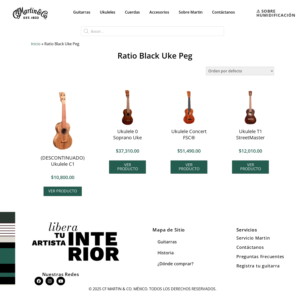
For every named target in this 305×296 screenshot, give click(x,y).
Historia (166, 253)
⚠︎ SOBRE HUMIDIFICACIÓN (275, 13)
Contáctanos (223, 12)
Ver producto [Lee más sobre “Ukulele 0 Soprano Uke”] (127, 167)
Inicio (36, 43)
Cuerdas (132, 12)
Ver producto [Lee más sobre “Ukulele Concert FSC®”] (189, 167)
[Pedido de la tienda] (240, 71)
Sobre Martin (191, 12)
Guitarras (81, 12)
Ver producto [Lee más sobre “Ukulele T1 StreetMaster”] (250, 167)
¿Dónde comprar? (175, 264)
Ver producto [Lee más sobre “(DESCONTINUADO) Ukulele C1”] (62, 191)
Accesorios (159, 12)
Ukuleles (107, 12)
